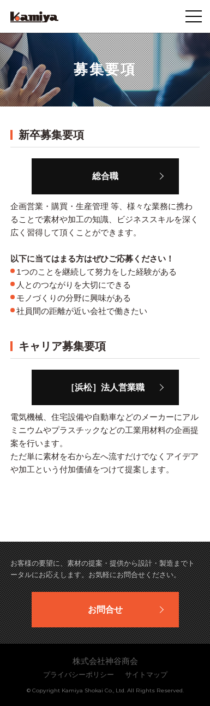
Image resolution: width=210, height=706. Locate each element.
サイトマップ (146, 675)
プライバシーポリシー (78, 675)
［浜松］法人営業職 (105, 387)
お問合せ (105, 609)
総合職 (105, 176)
